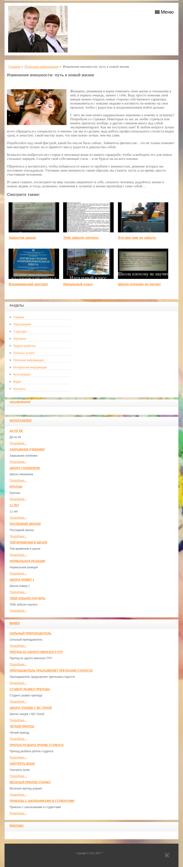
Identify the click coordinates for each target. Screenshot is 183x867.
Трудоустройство (24, 346)
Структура (20, 331)
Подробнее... (18, 443)
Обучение (19, 338)
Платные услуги (23, 353)
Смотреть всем (22, 763)
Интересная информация (30, 367)
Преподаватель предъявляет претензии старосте (51, 670)
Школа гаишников (25, 468)
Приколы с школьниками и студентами (42, 801)
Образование (22, 324)
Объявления (20, 402)
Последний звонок (25, 524)
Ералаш (16, 486)
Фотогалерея (21, 374)
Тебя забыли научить (27, 598)
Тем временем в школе (28, 542)
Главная (18, 317)
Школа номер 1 (22, 579)
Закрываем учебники (27, 449)
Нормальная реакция (27, 561)
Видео (17, 381)
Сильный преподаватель (30, 633)
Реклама (17, 825)
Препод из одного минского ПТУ (36, 652)
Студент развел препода (30, 689)
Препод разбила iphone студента (37, 745)
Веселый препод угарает (30, 782)
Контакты (19, 389)
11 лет (14, 505)
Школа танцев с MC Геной (31, 708)
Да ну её (16, 431)
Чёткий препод (22, 726)
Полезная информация (28, 360)
